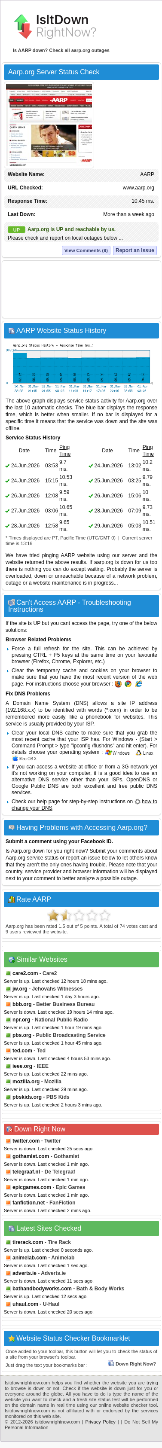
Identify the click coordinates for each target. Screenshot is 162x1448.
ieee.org (22, 1066)
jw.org (20, 989)
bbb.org (22, 1004)
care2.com (25, 973)
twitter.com (26, 1141)
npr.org (21, 1020)
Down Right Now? (131, 1363)
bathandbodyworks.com (42, 1289)
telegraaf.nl (26, 1172)
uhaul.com (25, 1304)
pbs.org (21, 1035)
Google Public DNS (35, 786)
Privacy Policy (101, 1421)
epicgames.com (31, 1187)
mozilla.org (26, 1082)
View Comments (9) (86, 250)
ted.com (22, 1051)
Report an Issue (135, 250)
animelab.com (29, 1258)
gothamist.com (30, 1156)
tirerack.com (27, 1242)
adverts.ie (24, 1273)
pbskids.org (27, 1097)
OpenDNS (138, 780)
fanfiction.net (28, 1203)
